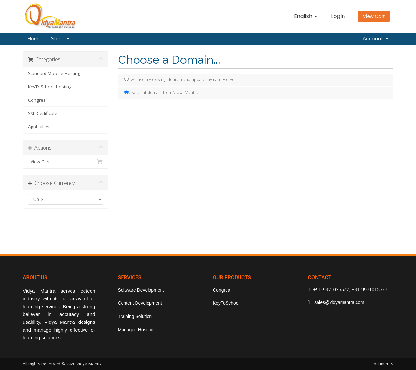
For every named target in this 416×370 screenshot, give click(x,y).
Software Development (141, 290)
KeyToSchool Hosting (50, 86)
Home (34, 39)
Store (60, 39)
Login (338, 16)
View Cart (374, 16)
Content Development (140, 303)
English (305, 16)
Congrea (37, 100)
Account (375, 39)
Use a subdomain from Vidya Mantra (161, 92)
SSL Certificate (42, 113)
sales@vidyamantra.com (338, 302)
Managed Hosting (136, 329)
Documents (382, 364)
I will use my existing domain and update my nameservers (181, 79)
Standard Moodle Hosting (54, 73)
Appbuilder (39, 127)
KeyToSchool (226, 303)
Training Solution (135, 316)
